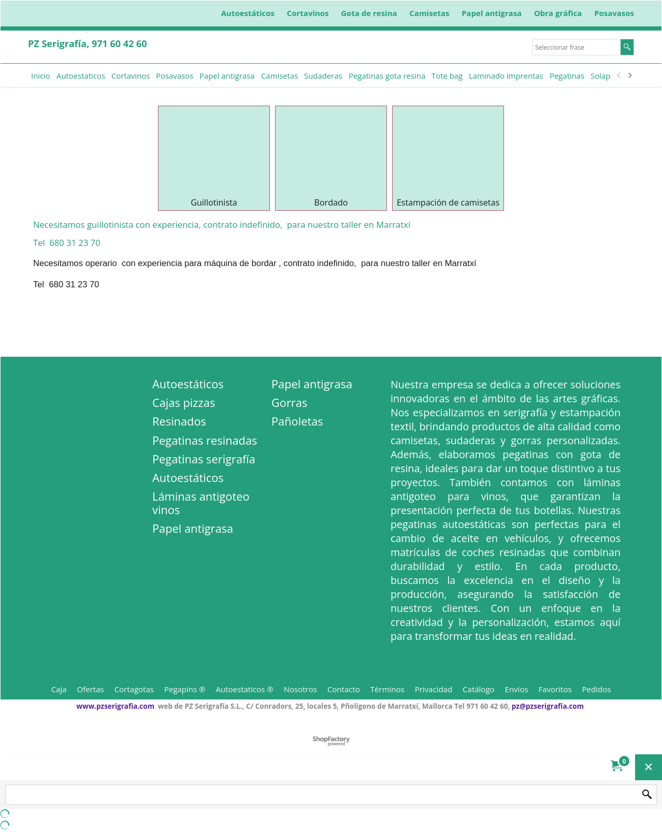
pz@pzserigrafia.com (548, 706)
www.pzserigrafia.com (115, 706)
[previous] (619, 75)
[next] (629, 75)
